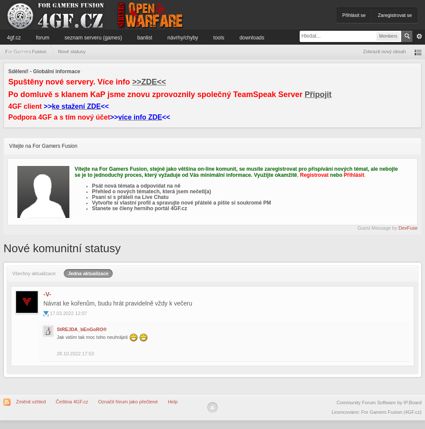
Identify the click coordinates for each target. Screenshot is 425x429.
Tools (218, 38)
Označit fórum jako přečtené (128, 401)
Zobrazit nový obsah (384, 51)
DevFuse (408, 228)
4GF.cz (14, 38)
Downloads (251, 38)
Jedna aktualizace (88, 273)
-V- (47, 294)
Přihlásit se (354, 15)
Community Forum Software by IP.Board (379, 402)
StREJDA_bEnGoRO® (82, 329)
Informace (18, 52)
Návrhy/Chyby (182, 38)
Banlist (144, 38)
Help (173, 401)
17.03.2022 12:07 (68, 313)
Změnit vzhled (31, 401)
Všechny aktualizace (34, 273)
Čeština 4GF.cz (72, 401)
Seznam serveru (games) (93, 38)
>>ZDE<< (149, 82)
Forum (42, 38)
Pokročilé (419, 36)
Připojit (318, 94)
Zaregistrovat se (395, 15)
